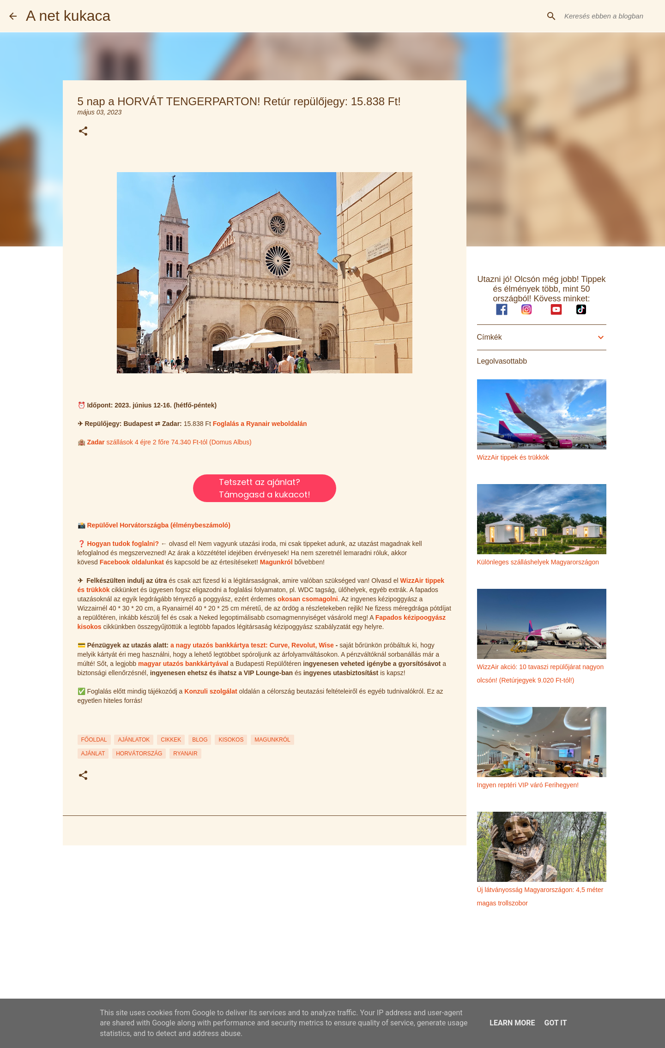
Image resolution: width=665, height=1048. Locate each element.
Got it (555, 1022)
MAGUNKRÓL (272, 740)
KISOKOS (230, 740)
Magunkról (276, 562)
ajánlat (93, 753)
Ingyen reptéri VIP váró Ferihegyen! (528, 785)
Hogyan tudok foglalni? (123, 543)
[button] (83, 132)
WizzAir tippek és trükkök (513, 457)
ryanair (185, 753)
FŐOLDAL (94, 740)
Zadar (96, 442)
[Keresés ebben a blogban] (609, 16)
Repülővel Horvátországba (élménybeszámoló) (158, 525)
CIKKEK (171, 740)
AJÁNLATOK (134, 740)
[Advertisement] (264, 923)
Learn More (512, 1022)
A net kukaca (68, 15)
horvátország (139, 753)
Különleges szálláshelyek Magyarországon (538, 562)
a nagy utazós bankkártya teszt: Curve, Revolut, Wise (252, 645)
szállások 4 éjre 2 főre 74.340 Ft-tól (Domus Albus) (178, 442)
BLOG (199, 740)
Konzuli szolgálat (210, 691)
